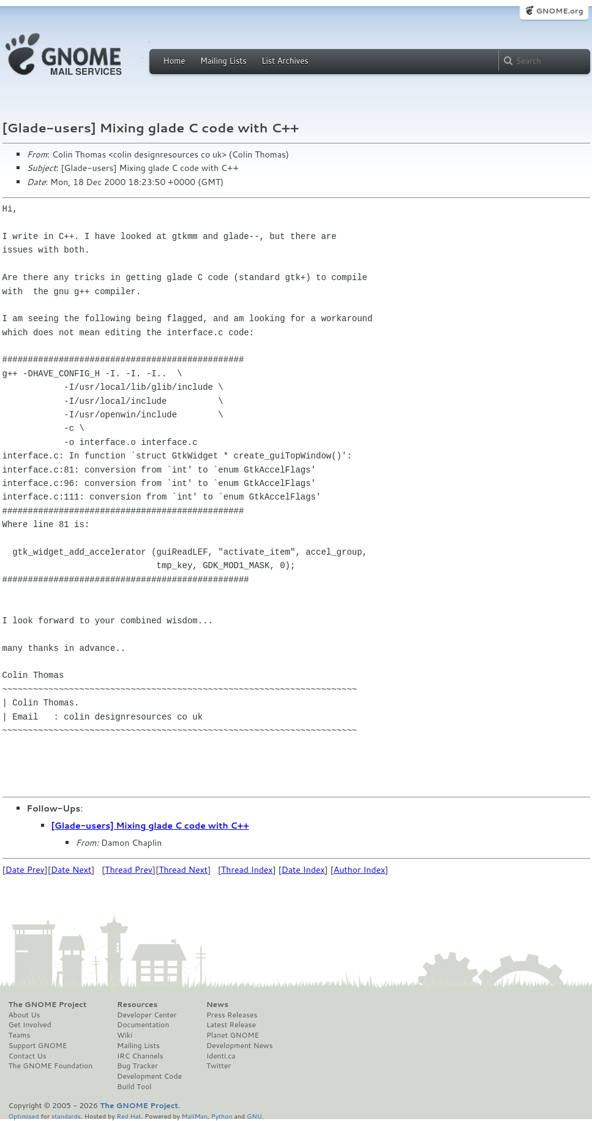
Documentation (143, 1025)
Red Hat (128, 1115)
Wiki (124, 1035)
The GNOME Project (48, 1004)
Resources (137, 1004)
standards (66, 1115)
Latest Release (231, 1025)
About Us (24, 1015)
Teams (20, 1035)
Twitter (218, 1066)
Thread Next (183, 870)
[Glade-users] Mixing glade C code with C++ (150, 825)
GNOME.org (559, 11)
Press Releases (231, 1015)
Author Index (359, 870)
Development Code (149, 1076)
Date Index (303, 870)
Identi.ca (221, 1056)
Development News (239, 1046)
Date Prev (25, 870)
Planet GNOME (232, 1035)
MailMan (195, 1115)
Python (222, 1115)
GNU (254, 1115)
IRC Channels (140, 1056)
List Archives (284, 60)
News (217, 1004)
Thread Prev (128, 870)
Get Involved (30, 1025)
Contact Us (28, 1056)
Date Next (71, 870)
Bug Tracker (137, 1066)
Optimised (24, 1115)
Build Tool (134, 1087)
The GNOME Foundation (51, 1066)
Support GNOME (38, 1046)
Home (174, 60)
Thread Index (247, 870)
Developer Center (146, 1015)
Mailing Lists (223, 60)
